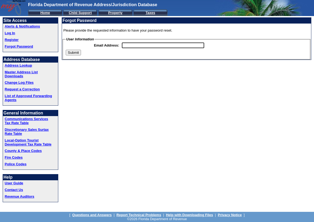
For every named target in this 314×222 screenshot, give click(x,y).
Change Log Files (19, 83)
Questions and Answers (92, 215)
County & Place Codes (23, 151)
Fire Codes (14, 157)
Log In (10, 33)
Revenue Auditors (19, 196)
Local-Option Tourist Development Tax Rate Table (28, 142)
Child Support (80, 13)
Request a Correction (22, 89)
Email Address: (106, 45)
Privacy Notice (230, 215)
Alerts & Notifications (22, 26)
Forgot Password (19, 46)
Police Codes (16, 164)
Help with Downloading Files (189, 215)
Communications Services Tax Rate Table (26, 121)
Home (45, 13)
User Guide (14, 183)
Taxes (150, 13)
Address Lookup (18, 65)
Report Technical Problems (139, 215)
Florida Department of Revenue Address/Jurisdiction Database (92, 4)
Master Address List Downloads (21, 74)
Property (115, 13)
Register (12, 40)
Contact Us (14, 190)
